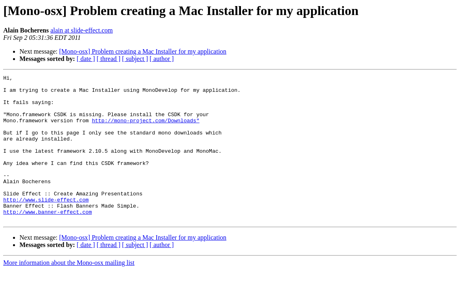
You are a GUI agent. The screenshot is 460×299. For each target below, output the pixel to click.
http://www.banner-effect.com (47, 239)
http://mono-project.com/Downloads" (145, 130)
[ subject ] (135, 58)
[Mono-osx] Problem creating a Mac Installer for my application (142, 51)
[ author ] (162, 58)
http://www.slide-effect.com (46, 225)
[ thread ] (108, 58)
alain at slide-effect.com (81, 30)
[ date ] (86, 58)
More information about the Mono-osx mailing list (69, 291)
